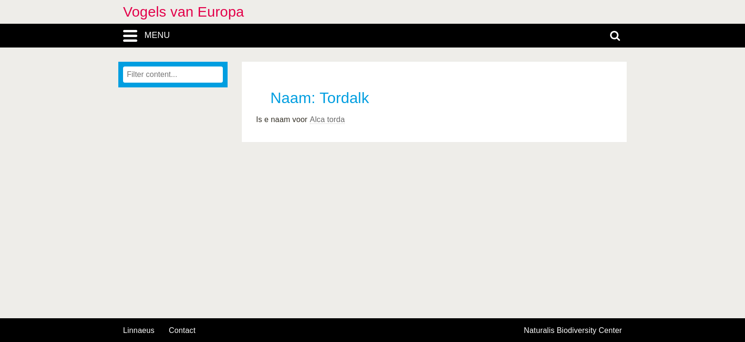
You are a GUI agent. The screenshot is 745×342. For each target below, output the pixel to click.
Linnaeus (138, 330)
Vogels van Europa (183, 11)
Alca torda (327, 119)
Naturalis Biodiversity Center (573, 330)
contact (182, 330)
